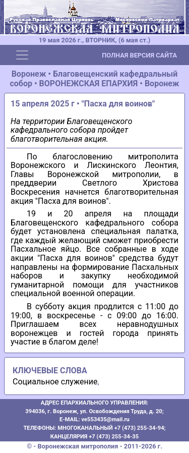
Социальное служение (55, 381)
